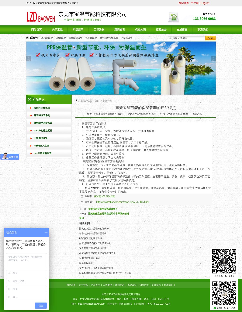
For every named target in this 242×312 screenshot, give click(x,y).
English (205, 3)
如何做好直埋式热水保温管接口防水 (97, 253)
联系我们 (168, 285)
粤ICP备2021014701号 (159, 304)
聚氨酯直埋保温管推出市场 (92, 248)
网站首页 (71, 285)
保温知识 (132, 285)
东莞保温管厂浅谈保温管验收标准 (96, 268)
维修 (146, 130)
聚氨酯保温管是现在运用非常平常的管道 (108, 213)
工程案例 (107, 285)
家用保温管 (47, 37)
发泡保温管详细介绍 (89, 258)
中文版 (195, 3)
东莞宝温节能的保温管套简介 (103, 209)
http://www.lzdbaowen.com (91, 304)
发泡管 (95, 187)
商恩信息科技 (126, 304)
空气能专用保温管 (109, 37)
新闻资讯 (107, 100)
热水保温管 (91, 37)
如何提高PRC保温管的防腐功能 (95, 243)
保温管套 (110, 196)
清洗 (121, 130)
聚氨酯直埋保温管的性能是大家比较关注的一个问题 (105, 273)
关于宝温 (83, 285)
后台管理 (139, 304)
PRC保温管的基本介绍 (90, 238)
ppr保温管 (61, 37)
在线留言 (156, 285)
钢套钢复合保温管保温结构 (92, 233)
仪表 (120, 172)
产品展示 (95, 285)
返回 (81, 218)
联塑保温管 (126, 37)
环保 (89, 149)
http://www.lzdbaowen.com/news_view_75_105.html (122, 202)
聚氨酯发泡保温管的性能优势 (94, 228)
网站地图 (183, 3)
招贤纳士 (144, 285)
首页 (97, 100)
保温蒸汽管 (99, 196)
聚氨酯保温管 (75, 37)
